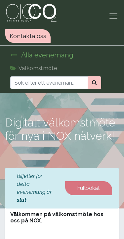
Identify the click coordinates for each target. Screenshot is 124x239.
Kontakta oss (28, 36)
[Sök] (94, 82)
